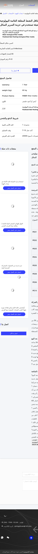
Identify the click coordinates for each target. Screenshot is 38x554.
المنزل (21, 5)
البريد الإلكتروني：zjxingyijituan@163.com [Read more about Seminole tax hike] (16, 526)
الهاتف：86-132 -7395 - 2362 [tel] (12, 522)
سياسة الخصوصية (28, 552)
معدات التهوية (19, 13)
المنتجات (31, 5)
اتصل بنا (15, 71)
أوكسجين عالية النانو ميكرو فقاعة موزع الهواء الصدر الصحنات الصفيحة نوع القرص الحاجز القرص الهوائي (14, 310)
